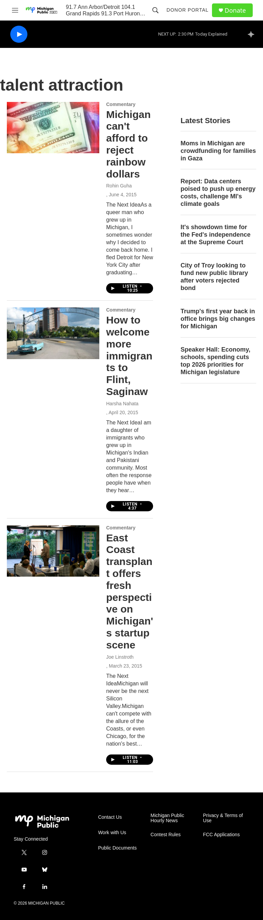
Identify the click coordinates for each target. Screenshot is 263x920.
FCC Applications (221, 834)
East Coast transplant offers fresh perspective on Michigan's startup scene (129, 591)
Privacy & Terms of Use (223, 818)
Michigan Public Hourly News (167, 818)
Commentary (121, 104)
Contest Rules (166, 834)
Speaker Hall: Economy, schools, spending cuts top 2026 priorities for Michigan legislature (215, 361)
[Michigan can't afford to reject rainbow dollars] (53, 127)
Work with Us (112, 832)
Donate (235, 10)
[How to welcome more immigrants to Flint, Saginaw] (53, 333)
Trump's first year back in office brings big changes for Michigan (217, 319)
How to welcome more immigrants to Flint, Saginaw (129, 355)
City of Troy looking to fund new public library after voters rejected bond (214, 276)
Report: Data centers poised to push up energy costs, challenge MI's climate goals (217, 192)
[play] (18, 34)
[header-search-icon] (155, 10)
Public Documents (117, 848)
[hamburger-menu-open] (15, 10)
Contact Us (110, 817)
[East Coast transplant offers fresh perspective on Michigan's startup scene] (53, 551)
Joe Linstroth (120, 657)
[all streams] (253, 34)
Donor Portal (187, 10)
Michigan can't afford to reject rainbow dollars (128, 144)
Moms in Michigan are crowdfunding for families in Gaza (218, 151)
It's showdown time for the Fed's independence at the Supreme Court (215, 235)
